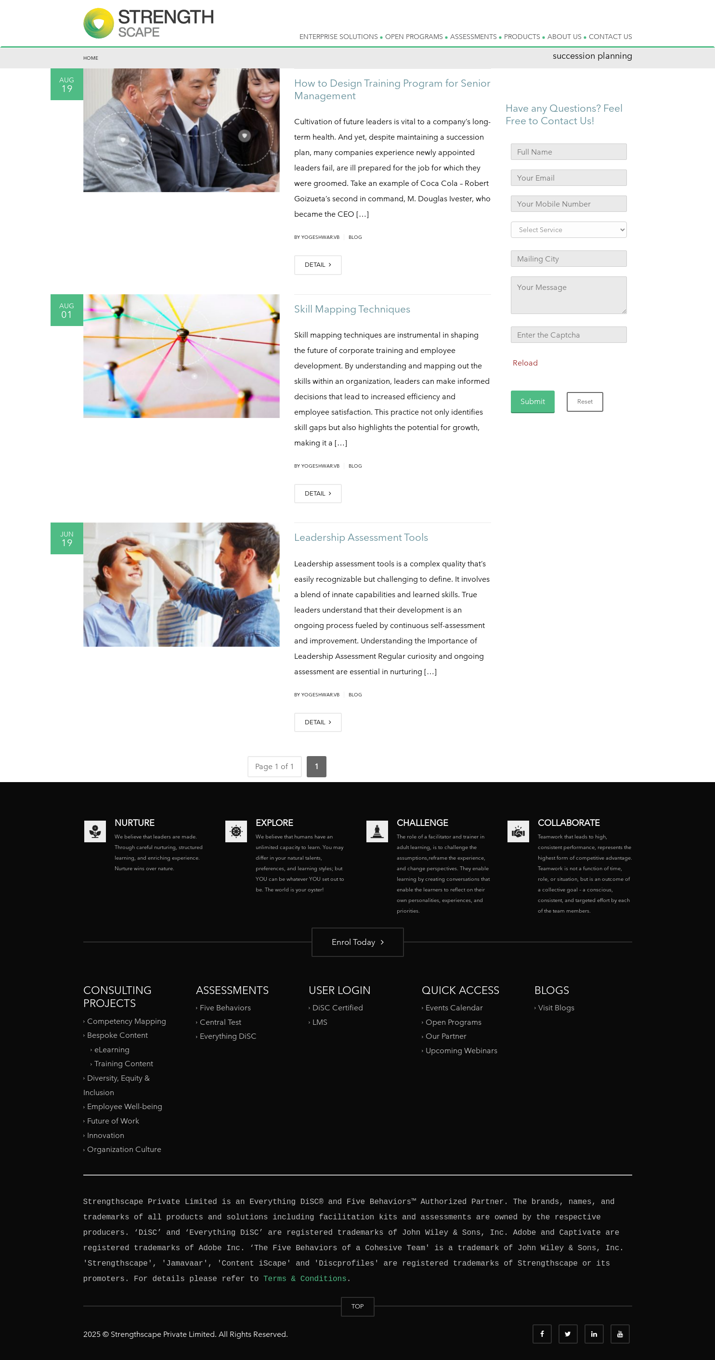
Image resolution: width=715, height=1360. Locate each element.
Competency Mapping (126, 1020)
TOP (357, 1306)
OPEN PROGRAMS (416, 36)
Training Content (123, 1063)
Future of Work (113, 1120)
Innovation (105, 1135)
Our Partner (446, 1036)
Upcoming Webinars (461, 1050)
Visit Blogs (556, 1007)
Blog (355, 237)
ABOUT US (566, 36)
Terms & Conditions (305, 1279)
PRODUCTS (524, 36)
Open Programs (453, 1022)
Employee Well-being (124, 1106)
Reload (525, 362)
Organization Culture (124, 1149)
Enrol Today (358, 942)
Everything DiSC (229, 1036)
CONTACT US (610, 36)
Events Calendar (454, 1007)
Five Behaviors (225, 1007)
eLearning (112, 1049)
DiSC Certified (337, 1007)
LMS (319, 1022)
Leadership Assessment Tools (361, 537)
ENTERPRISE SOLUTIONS (341, 36)
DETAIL (318, 265)
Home (90, 58)
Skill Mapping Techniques (352, 309)
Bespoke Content (117, 1035)
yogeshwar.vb (320, 237)
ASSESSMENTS (476, 36)
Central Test (220, 1022)
